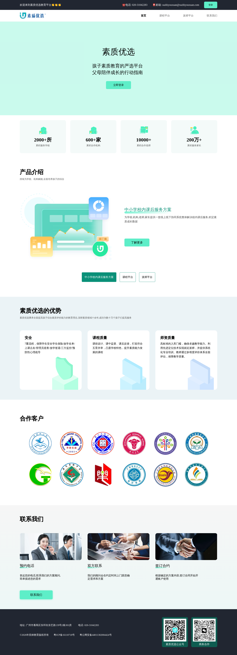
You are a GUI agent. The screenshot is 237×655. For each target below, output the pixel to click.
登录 (211, 5)
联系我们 (36, 594)
